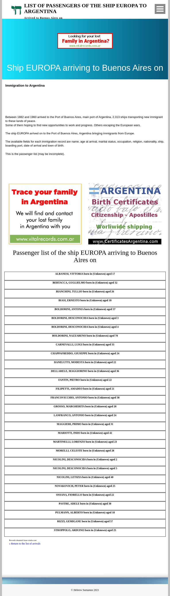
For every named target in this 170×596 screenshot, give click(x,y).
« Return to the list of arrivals (24, 543)
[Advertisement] (87, 101)
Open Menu (160, 9)
